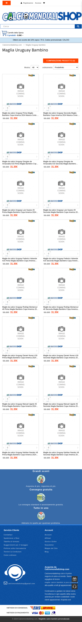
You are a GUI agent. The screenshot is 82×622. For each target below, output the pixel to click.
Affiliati (48, 538)
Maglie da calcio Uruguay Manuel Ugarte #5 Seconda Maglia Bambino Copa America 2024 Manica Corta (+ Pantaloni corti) (61, 406)
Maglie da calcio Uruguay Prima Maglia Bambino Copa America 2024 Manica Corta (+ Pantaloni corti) (20, 115)
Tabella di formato (11, 541)
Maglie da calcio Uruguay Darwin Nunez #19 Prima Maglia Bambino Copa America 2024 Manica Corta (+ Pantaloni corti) (19, 357)
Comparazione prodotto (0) (60, 61)
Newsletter (49, 545)
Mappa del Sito (51, 548)
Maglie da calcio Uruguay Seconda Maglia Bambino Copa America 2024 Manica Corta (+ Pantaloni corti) (61, 115)
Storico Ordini (51, 541)
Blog (47, 552)
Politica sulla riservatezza (15, 548)
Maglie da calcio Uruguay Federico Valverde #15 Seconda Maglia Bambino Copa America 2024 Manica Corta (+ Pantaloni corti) (61, 260)
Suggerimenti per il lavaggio (16, 545)
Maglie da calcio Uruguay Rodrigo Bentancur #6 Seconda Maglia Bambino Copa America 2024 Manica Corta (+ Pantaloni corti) (60, 309)
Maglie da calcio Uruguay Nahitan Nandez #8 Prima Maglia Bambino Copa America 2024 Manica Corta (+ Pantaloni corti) (20, 454)
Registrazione (28, 3)
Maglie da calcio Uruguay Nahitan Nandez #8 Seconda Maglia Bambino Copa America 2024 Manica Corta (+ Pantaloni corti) (61, 454)
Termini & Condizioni (12, 552)
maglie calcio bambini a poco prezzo (60, 582)
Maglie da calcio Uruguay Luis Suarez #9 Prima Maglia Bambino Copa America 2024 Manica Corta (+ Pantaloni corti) (19, 212)
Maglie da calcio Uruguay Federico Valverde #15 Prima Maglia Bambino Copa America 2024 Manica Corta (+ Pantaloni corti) (19, 260)
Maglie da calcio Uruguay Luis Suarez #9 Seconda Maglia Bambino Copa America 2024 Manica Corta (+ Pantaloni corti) (61, 212)
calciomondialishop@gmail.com (19, 583)
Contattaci (8, 535)
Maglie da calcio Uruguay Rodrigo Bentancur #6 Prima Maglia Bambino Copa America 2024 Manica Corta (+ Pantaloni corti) (20, 309)
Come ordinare (10, 555)
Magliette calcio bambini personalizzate (53, 619)
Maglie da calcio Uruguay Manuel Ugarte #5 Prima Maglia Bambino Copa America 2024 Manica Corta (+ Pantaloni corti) (19, 406)
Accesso (38, 3)
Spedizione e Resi (11, 538)
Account (48, 535)
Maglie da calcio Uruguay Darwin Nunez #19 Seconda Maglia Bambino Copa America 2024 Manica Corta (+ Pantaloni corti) (61, 357)
